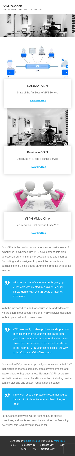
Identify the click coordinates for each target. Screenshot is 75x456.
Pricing (23, 449)
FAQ (34, 449)
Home (13, 445)
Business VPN (47, 445)
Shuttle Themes (32, 441)
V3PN (62, 445)
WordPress (59, 441)
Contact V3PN (48, 449)
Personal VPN (28, 445)
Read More (37, 100)
